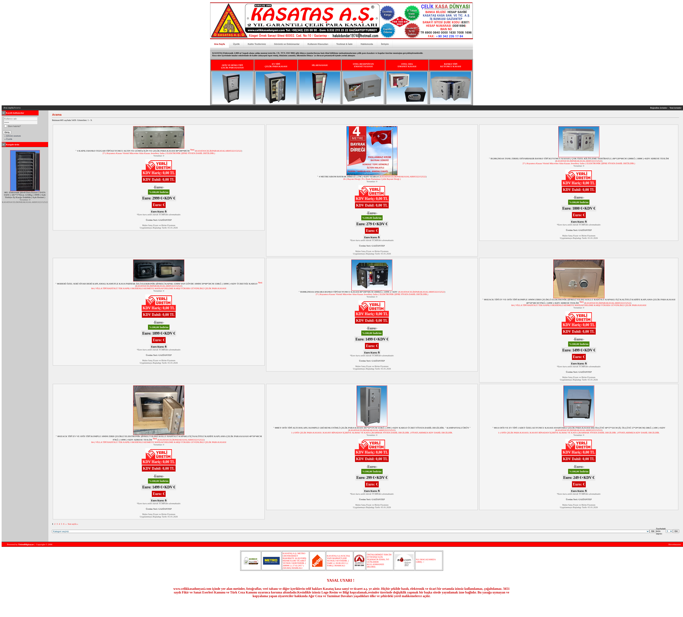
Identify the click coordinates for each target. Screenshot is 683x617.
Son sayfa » (73, 524)
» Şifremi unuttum (12, 136)
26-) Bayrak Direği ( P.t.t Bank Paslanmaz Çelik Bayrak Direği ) (372, 179)
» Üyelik (8, 139)
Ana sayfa (8, 108)
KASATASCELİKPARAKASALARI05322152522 (218, 151)
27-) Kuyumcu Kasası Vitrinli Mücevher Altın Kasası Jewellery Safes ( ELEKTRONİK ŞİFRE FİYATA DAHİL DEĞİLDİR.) (159, 153)
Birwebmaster (674, 544)
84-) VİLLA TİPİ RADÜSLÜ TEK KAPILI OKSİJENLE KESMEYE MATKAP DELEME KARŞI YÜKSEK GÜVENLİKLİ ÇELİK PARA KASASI (158, 288)
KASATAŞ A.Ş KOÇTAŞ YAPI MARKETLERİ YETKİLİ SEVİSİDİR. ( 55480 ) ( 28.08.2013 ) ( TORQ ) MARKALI (338, 561)
